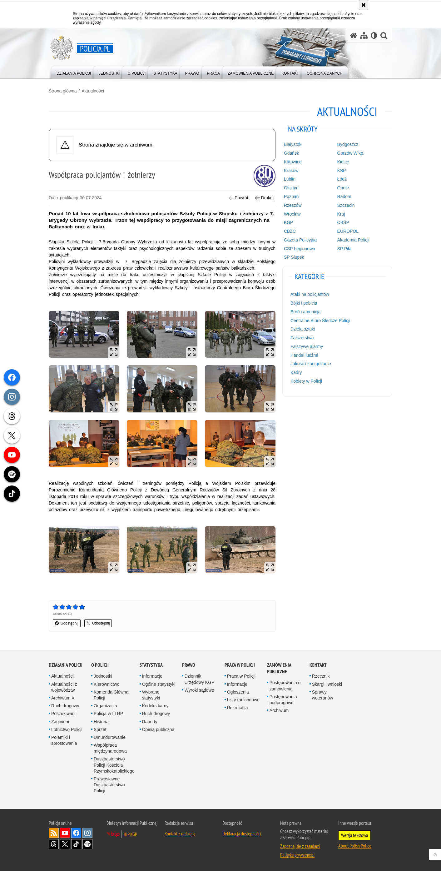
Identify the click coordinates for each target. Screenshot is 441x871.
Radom (344, 196)
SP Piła (344, 248)
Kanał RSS (54, 833)
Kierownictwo (106, 684)
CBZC (290, 231)
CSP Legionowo (299, 248)
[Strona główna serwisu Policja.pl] (353, 35)
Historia (101, 721)
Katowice (293, 161)
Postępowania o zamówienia (285, 685)
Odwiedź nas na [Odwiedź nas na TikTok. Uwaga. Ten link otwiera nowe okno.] (76, 844)
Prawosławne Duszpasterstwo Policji (109, 784)
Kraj (341, 214)
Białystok (292, 144)
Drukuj (264, 198)
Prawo (188, 665)
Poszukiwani (63, 713)
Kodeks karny (155, 705)
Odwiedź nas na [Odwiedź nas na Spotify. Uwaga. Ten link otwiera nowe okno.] (87, 844)
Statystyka (151, 665)
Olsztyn (291, 187)
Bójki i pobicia (303, 303)
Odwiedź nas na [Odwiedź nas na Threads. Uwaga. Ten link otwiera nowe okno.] (54, 844)
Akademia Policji (353, 239)
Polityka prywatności (297, 855)
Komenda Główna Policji (111, 694)
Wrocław (292, 214)
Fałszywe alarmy (306, 346)
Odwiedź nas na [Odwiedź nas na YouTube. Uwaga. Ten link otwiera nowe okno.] (65, 833)
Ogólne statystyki (159, 684)
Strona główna (63, 90)
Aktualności (93, 90)
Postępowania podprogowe (283, 699)
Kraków (291, 170)
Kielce (343, 161)
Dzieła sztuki (302, 328)
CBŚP (343, 222)
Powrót (238, 198)
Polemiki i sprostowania (64, 740)
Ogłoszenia (238, 691)
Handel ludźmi (304, 355)
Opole (343, 187)
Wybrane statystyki (151, 694)
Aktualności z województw (64, 687)
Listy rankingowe (243, 699)
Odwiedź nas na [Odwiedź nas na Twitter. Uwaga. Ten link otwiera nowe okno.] (65, 844)
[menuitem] (74, 72)
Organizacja (105, 705)
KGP (288, 222)
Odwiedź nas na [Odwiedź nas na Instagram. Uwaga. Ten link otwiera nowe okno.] (87, 833)
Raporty (149, 721)
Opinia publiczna (158, 729)
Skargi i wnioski (327, 684)
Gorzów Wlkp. (350, 153)
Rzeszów (293, 205)
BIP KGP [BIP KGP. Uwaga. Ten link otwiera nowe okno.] (130, 834)
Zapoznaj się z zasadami (300, 846)
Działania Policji (65, 665)
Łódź (342, 179)
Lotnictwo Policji (66, 729)
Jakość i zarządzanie (310, 363)
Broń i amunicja (305, 311)
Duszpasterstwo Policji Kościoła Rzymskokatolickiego (114, 764)
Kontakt (318, 665)
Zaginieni (60, 721)
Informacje (152, 676)
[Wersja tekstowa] (374, 35)
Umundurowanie (110, 737)
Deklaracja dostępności (241, 833)
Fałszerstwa (302, 337)
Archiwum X (63, 697)
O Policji (100, 665)
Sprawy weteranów (322, 694)
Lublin (289, 179)
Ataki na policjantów (309, 294)
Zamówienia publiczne (279, 668)
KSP (341, 170)
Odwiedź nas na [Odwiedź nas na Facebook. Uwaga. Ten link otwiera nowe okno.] (76, 833)
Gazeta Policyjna (300, 239)
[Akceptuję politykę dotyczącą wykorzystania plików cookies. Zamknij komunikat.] (363, 5)
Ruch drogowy (65, 705)
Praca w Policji (240, 665)
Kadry (296, 372)
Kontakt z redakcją (180, 833)
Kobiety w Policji (306, 381)
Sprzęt (100, 729)
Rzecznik (321, 676)
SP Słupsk (294, 257)
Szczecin (346, 205)
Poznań (291, 196)
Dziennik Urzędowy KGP (200, 679)
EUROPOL (348, 231)
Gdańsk (291, 153)
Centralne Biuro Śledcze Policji (320, 320)
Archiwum (279, 710)
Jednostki (103, 676)
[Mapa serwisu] (364, 35)
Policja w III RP (108, 713)
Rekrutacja (237, 707)
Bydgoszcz (348, 144)
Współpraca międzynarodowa (110, 748)
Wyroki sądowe (199, 690)
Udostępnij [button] (66, 623)
